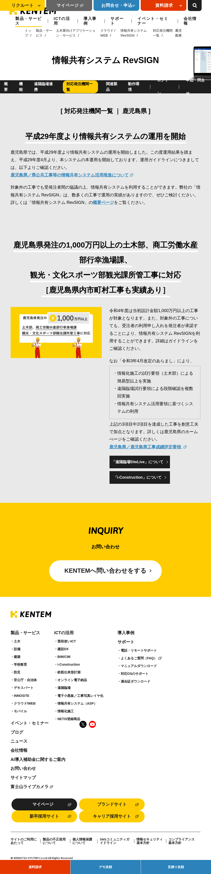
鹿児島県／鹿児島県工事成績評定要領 (145, 447)
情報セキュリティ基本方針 (149, 841)
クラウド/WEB (25, 703)
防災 (17, 672)
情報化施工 (65, 711)
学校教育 (20, 664)
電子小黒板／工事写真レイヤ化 (80, 696)
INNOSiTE (21, 696)
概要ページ (103, 202)
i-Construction (68, 664)
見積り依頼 (176, 867)
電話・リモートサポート (139, 650)
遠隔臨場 (64, 688)
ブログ (17, 732)
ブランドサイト (112, 804)
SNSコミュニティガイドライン (114, 841)
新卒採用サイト (44, 816)
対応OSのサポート (134, 674)
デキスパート (24, 688)
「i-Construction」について (137, 477)
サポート (117, 21)
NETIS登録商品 (68, 719)
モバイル (20, 711)
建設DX (62, 649)
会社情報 (190, 21)
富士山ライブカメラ (30, 786)
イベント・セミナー (152, 21)
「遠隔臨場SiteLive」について (137, 462)
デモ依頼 (105, 867)
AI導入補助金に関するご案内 (38, 759)
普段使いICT (66, 641)
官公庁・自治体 (25, 680)
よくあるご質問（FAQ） (139, 658)
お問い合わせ (23, 768)
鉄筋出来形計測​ (68, 672)
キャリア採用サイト (112, 816)
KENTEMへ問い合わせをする (105, 570)
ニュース (19, 741)
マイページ (68, 5)
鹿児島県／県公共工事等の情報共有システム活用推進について (70, 175)
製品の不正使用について (54, 841)
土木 (17, 641)
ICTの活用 (62, 21)
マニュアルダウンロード (139, 666)
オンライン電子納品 (72, 680)
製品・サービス (28, 21)
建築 (17, 657)
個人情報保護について (82, 841)
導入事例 (90, 21)
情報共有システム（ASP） (77, 703)
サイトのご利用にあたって (24, 841)
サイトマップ (23, 777)
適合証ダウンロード (135, 681)
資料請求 (35, 867)
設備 (17, 649)
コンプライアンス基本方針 (181, 841)
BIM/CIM (63, 657)
